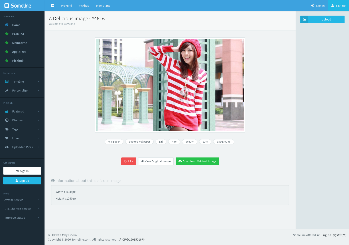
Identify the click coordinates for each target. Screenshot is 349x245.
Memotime (103, 6)
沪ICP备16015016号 (131, 239)
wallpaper (114, 141)
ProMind (66, 6)
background (224, 141)
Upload (315, 19)
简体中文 (339, 235)
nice (174, 141)
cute (205, 141)
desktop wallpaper (139, 141)
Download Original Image (197, 161)
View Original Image (156, 161)
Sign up (22, 181)
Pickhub (84, 6)
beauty (190, 141)
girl (161, 141)
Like (128, 161)
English (326, 235)
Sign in (22, 171)
